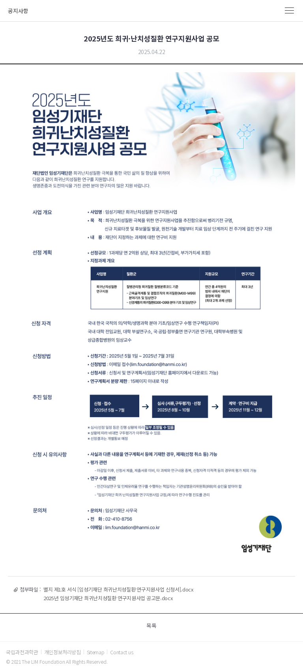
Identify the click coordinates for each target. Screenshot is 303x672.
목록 (151, 625)
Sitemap (96, 652)
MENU (289, 10)
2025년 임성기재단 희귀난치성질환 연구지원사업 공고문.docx (107, 598)
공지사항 (18, 11)
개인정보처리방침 (62, 652)
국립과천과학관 (22, 652)
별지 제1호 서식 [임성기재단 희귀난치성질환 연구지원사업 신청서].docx (118, 589)
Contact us (121, 652)
